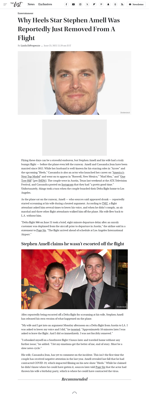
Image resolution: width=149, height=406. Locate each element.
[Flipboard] (94, 4)
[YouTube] (73, 4)
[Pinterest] (101, 4)
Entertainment (25, 13)
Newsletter (136, 4)
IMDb (41, 180)
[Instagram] (80, 4)
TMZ (105, 203)
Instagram (67, 184)
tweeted (75, 329)
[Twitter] (87, 4)
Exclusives (45, 4)
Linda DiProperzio (30, 45)
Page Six (41, 230)
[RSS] (122, 4)
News (31, 4)
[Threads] (115, 4)
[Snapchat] (108, 4)
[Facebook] (66, 4)
